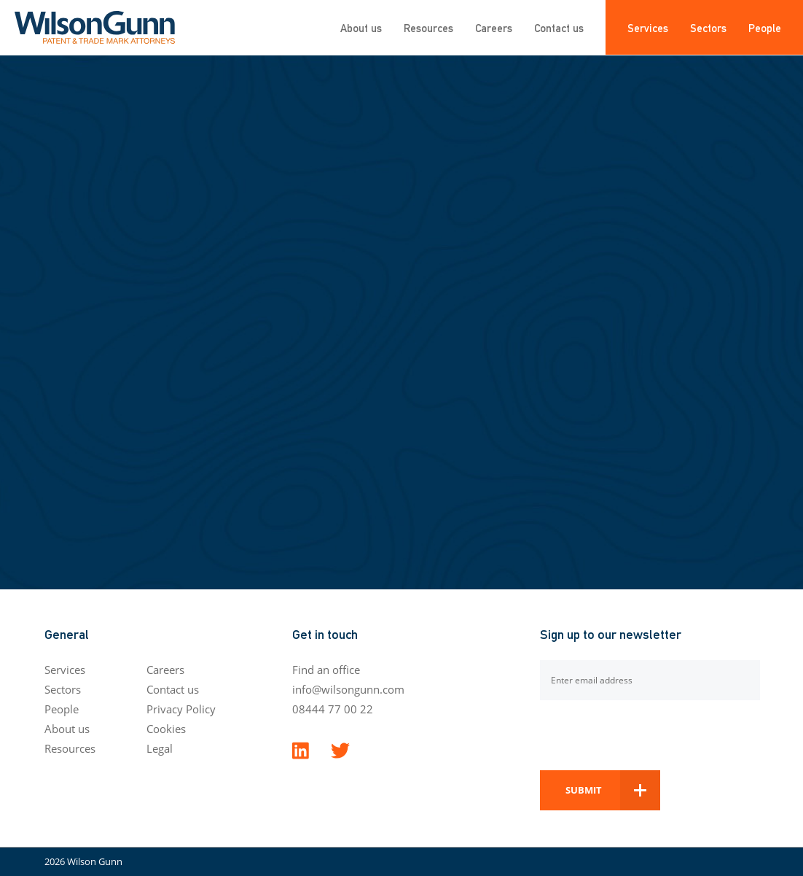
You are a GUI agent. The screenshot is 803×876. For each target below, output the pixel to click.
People (764, 27)
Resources (428, 27)
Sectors (708, 27)
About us (361, 27)
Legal (159, 748)
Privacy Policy (181, 709)
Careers (493, 27)
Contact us (559, 27)
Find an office (326, 669)
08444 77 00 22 (332, 709)
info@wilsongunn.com (348, 689)
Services (647, 27)
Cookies (166, 728)
